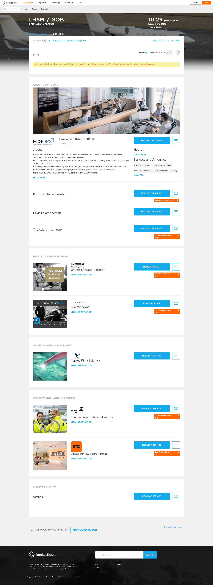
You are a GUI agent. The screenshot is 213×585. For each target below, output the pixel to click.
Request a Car (151, 267)
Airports (35, 9)
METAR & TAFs (161, 40)
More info (39, 177)
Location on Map (39, 34)
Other (84, 40)
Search (150, 555)
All (43, 40)
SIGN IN (195, 3)
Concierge (55, 3)
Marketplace (28, 3)
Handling (57, 40)
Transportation (71, 40)
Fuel (48, 40)
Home (26, 9)
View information (81, 274)
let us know (102, 64)
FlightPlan (42, 3)
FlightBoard (69, 3)
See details (140, 155)
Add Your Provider (85, 529)
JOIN (206, 3)
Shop (80, 3)
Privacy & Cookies (77, 577)
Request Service (151, 356)
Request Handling (151, 140)
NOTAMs (175, 40)
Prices (142, 52)
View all (138, 175)
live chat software (173, 527)
